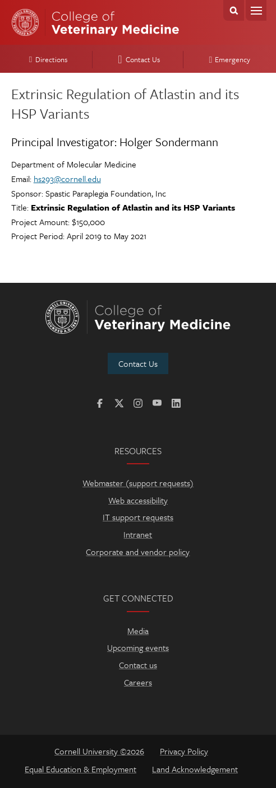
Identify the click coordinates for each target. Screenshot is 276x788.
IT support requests (138, 517)
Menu (256, 10)
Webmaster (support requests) (138, 483)
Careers (138, 682)
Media (138, 630)
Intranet (137, 534)
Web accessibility (138, 500)
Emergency (228, 59)
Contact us (138, 665)
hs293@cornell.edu (67, 178)
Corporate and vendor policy (138, 551)
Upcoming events (138, 647)
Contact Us (136, 59)
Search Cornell (233, 10)
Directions (46, 59)
